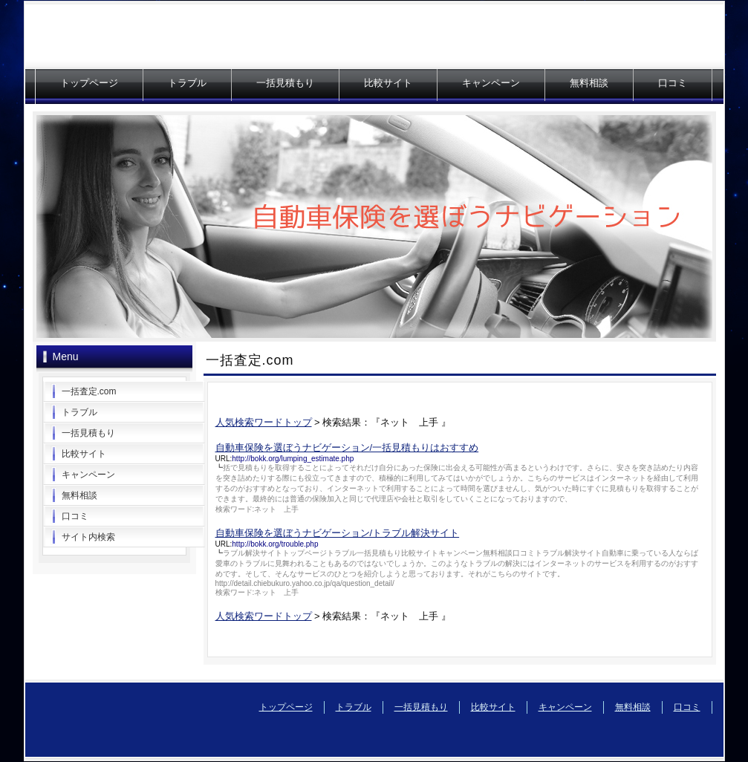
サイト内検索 (88, 537)
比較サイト (388, 82)
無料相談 (589, 82)
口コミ (672, 82)
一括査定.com (89, 391)
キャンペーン (491, 82)
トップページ (89, 82)
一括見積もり (285, 82)
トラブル (187, 82)
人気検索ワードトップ (263, 422)
